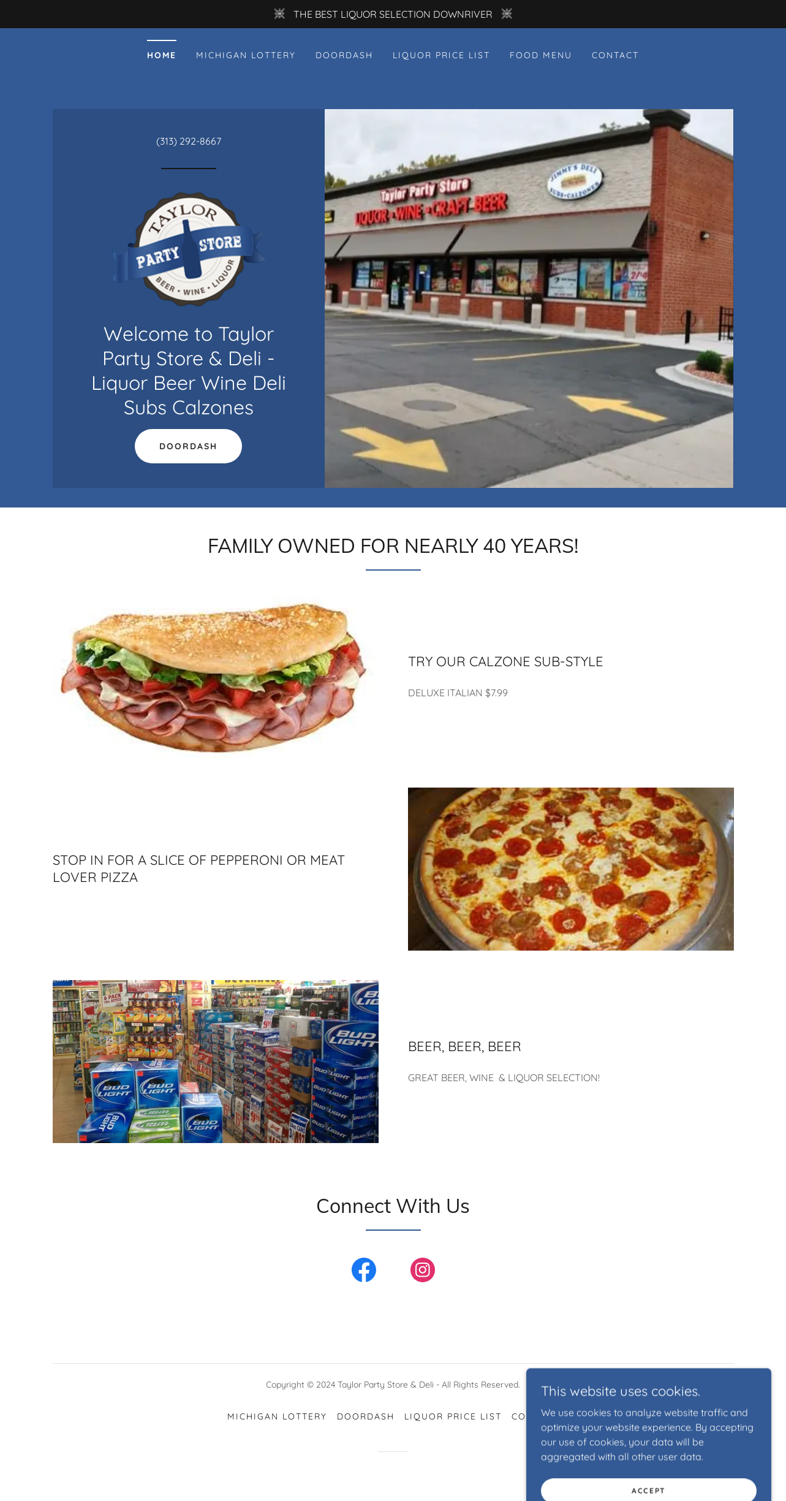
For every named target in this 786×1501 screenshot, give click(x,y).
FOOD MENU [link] (541, 55)
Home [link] (161, 55)
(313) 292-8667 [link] (188, 141)
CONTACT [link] (615, 55)
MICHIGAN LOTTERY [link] (246, 55)
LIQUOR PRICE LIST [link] (441, 55)
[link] (188, 249)
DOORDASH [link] (344, 55)
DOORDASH (188, 446)
